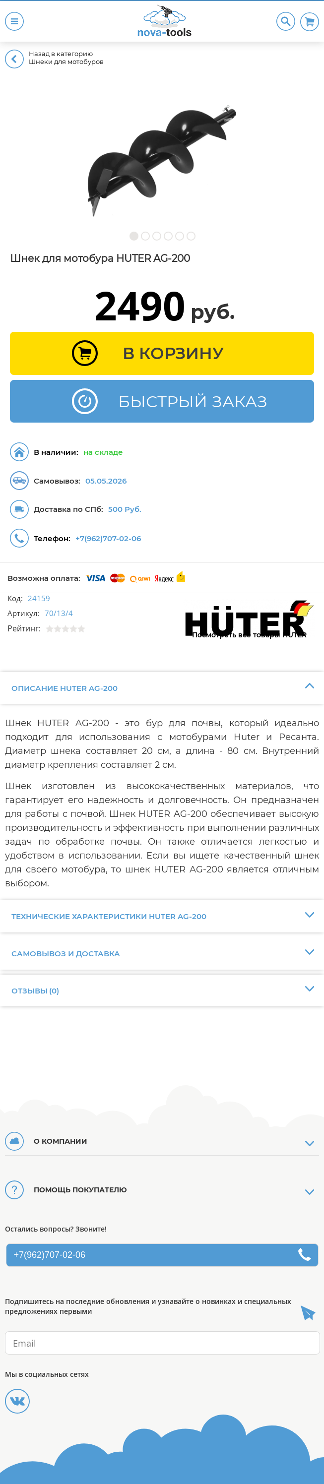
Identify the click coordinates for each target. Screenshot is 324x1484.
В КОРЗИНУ (173, 353)
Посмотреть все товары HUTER (249, 634)
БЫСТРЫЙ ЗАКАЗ (192, 401)
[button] (133, 236)
